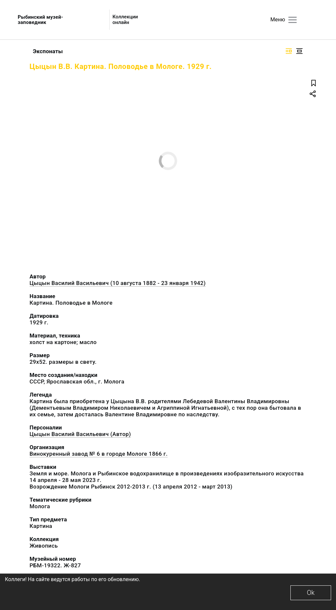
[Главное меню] (292, 19)
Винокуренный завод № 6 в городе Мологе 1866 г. (99, 453)
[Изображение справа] (289, 51)
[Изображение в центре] (299, 51)
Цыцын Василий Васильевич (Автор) (80, 434)
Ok (310, 593)
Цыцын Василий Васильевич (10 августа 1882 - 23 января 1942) (118, 283)
